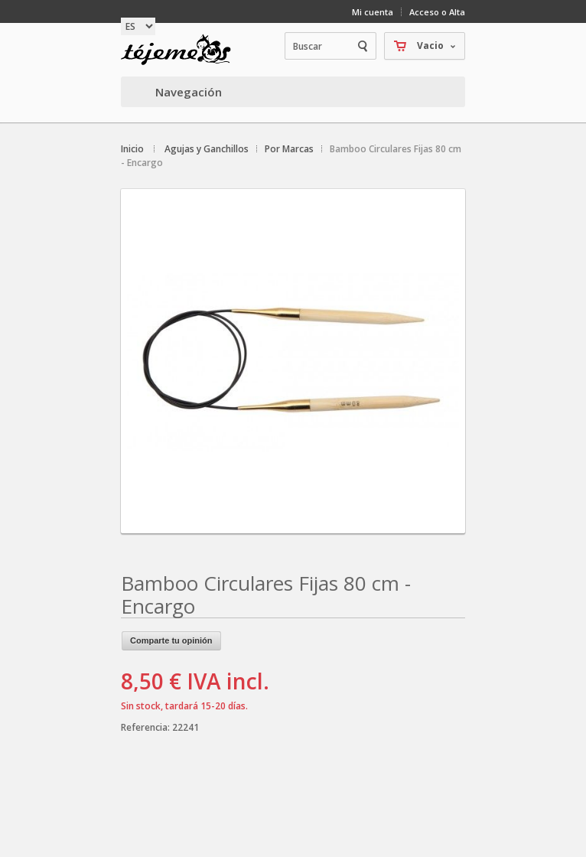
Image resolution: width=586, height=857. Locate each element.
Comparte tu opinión (171, 640)
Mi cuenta (372, 12)
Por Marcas (289, 148)
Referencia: (146, 727)
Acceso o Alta (437, 12)
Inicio (132, 148)
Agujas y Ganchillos (206, 148)
